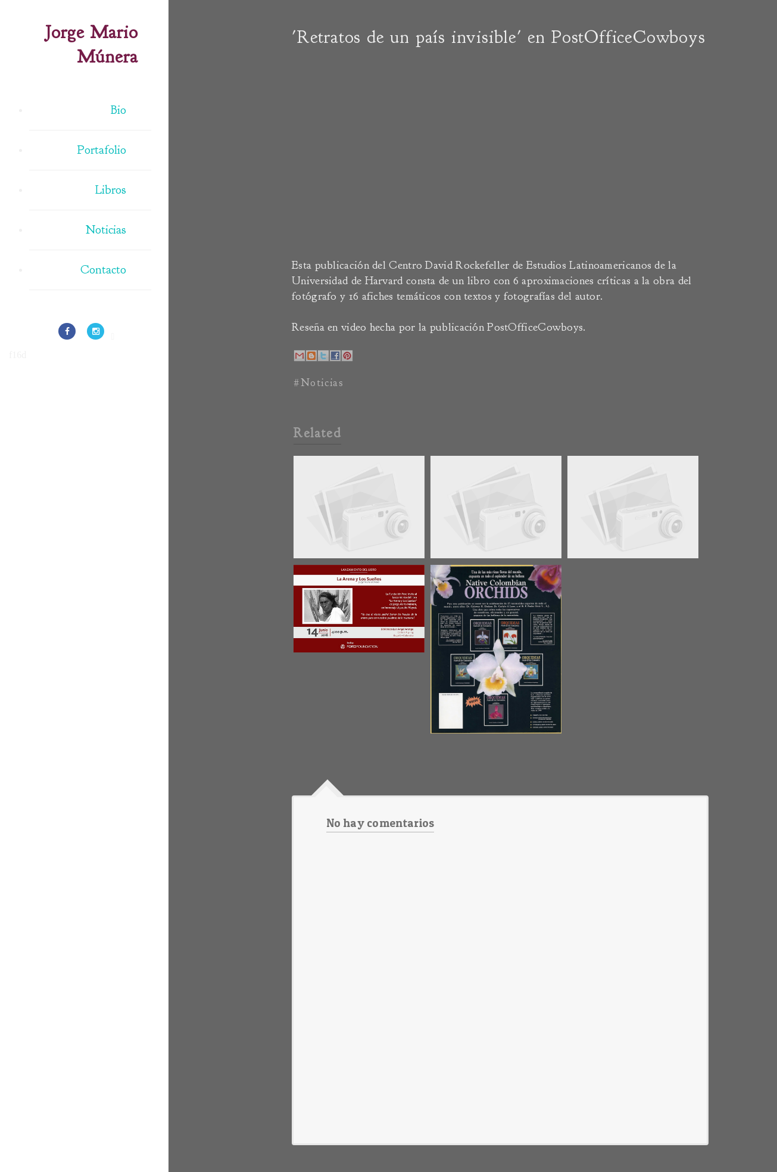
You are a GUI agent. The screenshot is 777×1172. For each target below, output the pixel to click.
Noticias (106, 229)
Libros (110, 189)
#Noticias (319, 383)
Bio (118, 109)
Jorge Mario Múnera (91, 44)
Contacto (103, 269)
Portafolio (101, 149)
